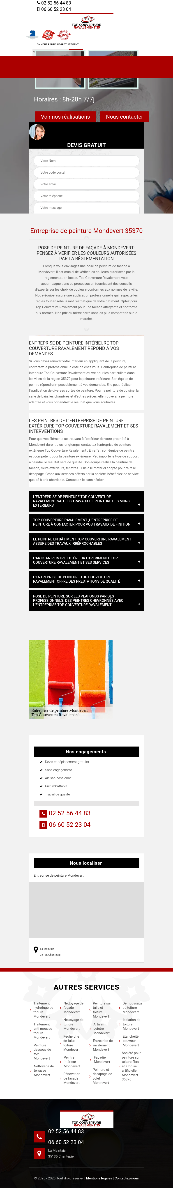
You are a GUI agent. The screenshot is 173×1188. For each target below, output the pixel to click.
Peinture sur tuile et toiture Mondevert (100, 1010)
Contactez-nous (127, 1178)
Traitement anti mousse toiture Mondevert (41, 1031)
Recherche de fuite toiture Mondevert (70, 1043)
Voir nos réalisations (65, 117)
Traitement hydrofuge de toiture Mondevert (41, 1010)
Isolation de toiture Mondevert (129, 1024)
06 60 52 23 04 (54, 9)
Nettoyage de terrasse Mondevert (42, 1070)
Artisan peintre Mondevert (99, 1028)
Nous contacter (124, 117)
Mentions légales (99, 1178)
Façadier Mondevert (99, 1059)
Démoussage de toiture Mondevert (130, 1007)
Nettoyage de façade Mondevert (71, 1007)
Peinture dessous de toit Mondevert (40, 1052)
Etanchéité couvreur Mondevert (129, 1040)
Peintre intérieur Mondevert (70, 1061)
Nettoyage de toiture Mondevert (71, 1024)
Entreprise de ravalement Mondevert (101, 1045)
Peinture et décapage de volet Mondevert (100, 1076)
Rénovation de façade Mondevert (70, 1078)
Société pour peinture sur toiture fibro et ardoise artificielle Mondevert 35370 (130, 1066)
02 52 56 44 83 (54, 3)
